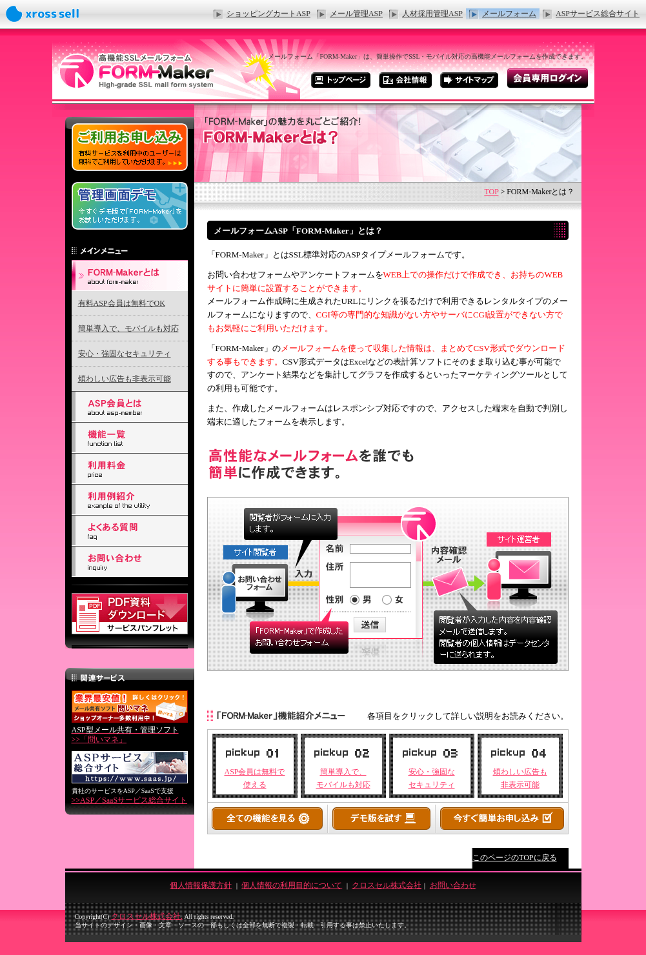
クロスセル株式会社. (147, 916)
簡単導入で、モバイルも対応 (128, 328)
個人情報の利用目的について (291, 885)
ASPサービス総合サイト (598, 13)
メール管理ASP (356, 13)
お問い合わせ (453, 885)
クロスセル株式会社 (386, 885)
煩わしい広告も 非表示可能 (520, 778)
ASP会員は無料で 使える (254, 778)
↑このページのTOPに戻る (512, 857)
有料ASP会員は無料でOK (121, 303)
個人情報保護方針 (201, 885)
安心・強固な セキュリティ (432, 778)
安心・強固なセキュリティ (124, 353)
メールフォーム (509, 13)
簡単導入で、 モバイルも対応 (343, 778)
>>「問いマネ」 (125, 734)
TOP (491, 191)
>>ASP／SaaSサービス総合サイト (130, 800)
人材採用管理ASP (432, 13)
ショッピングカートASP (268, 13)
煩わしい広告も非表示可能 (124, 378)
